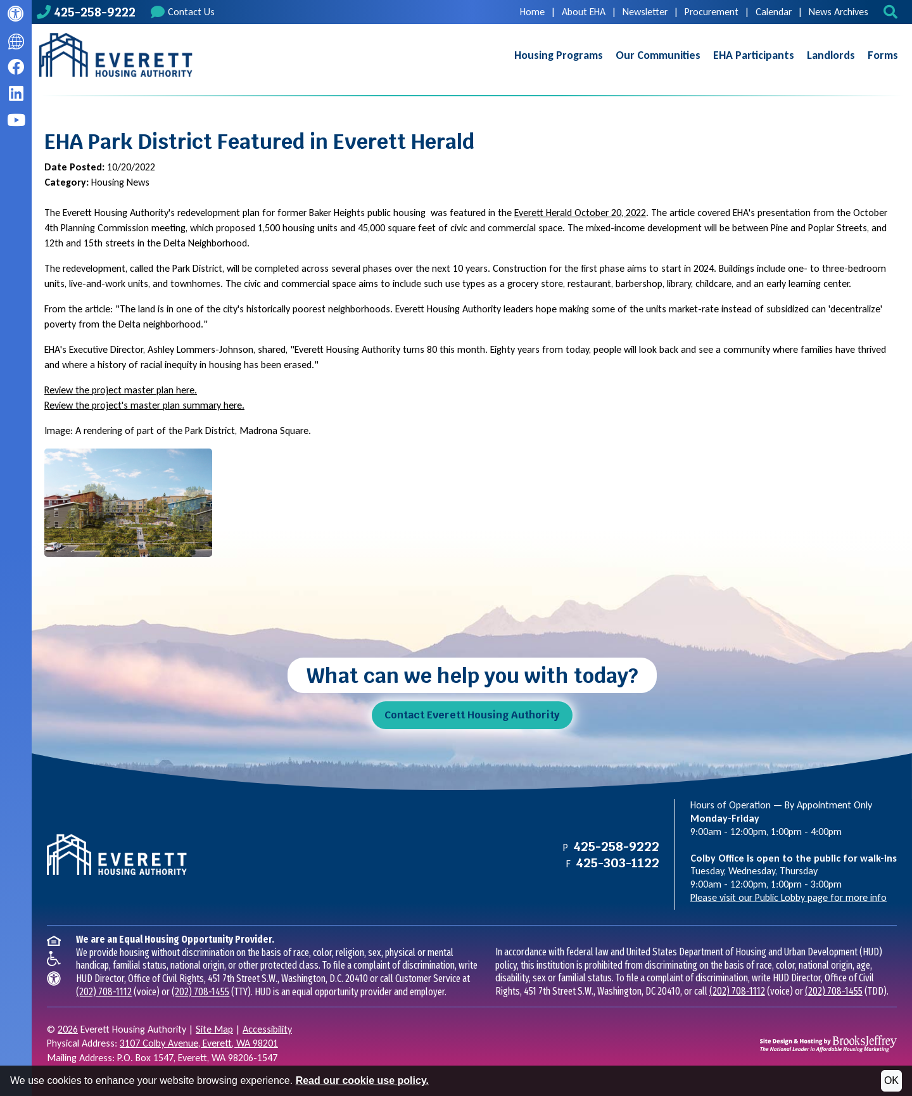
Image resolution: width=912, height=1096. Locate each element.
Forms (883, 55)
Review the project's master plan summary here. (144, 405)
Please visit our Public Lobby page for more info (788, 897)
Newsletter (645, 12)
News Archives (838, 12)
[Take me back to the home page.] (116, 55)
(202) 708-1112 (104, 992)
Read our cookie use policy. (362, 1080)
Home (532, 12)
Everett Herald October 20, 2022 (580, 213)
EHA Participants (753, 55)
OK (891, 1080)
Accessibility (267, 1029)
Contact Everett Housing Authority (472, 715)
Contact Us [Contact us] (183, 12)
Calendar (774, 12)
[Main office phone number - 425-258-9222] (86, 12)
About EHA (583, 12)
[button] (892, 12)
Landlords (831, 55)
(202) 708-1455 (200, 992)
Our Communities (658, 55)
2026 (68, 1029)
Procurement (711, 12)
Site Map (214, 1029)
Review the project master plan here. (120, 390)
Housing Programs (558, 55)
